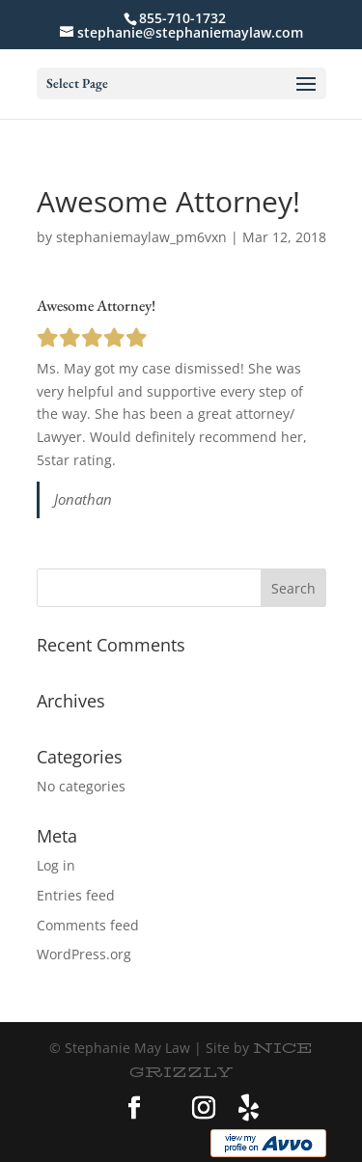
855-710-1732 (182, 18)
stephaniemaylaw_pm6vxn (141, 237)
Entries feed (76, 895)
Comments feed (88, 925)
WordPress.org (84, 954)
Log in (56, 865)
